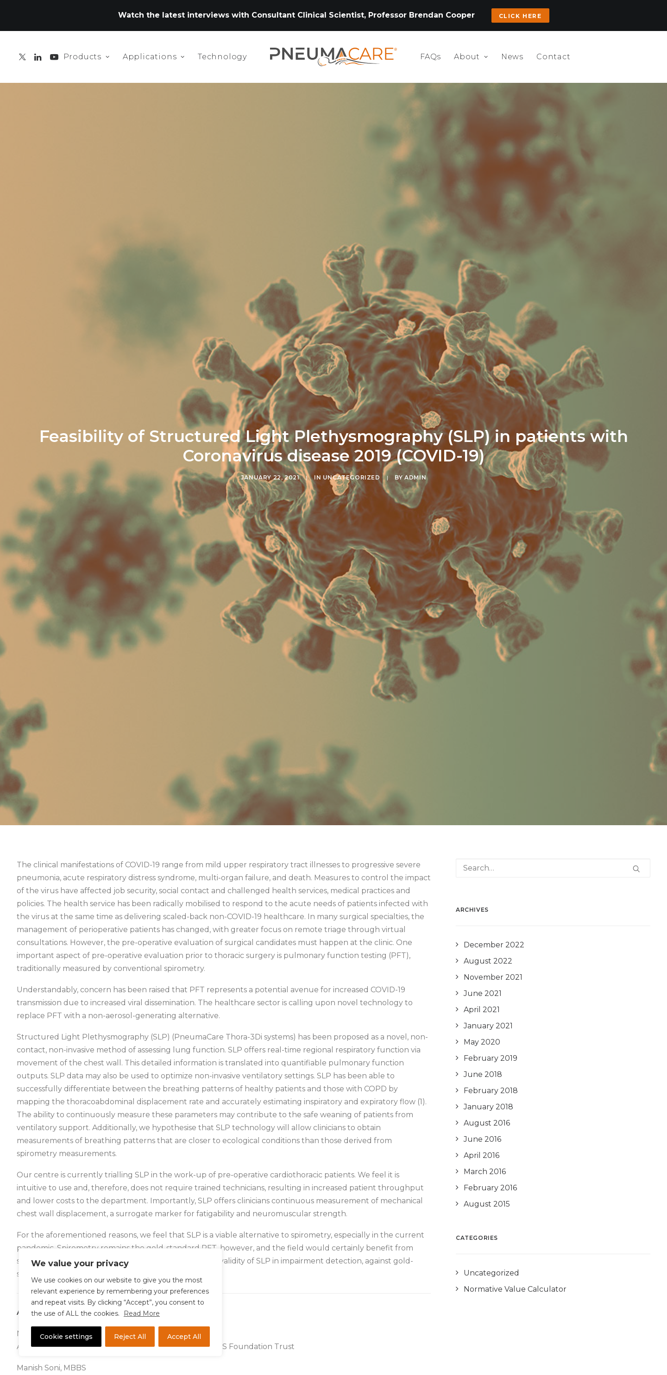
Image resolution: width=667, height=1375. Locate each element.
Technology (222, 56)
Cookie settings (66, 1336)
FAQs (430, 56)
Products (86, 56)
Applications (154, 56)
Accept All (184, 1336)
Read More (142, 1313)
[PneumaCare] (333, 57)
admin (415, 459)
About (471, 56)
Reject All (130, 1336)
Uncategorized (351, 459)
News (512, 56)
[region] (120, 1302)
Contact (553, 56)
